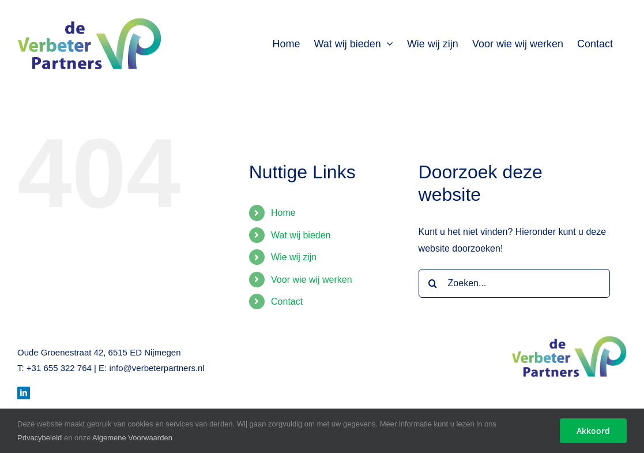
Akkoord (593, 430)
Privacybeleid (39, 437)
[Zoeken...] (514, 283)
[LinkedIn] (23, 393)
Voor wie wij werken (311, 279)
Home (283, 213)
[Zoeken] (433, 283)
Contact (287, 301)
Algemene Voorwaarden (132, 437)
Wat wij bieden (300, 235)
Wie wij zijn (294, 257)
